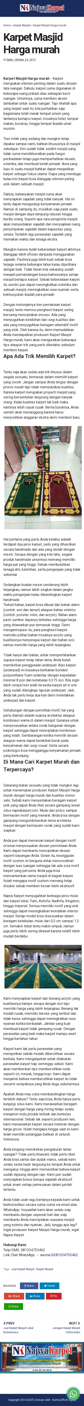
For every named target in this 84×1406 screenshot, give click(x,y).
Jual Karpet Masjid (23, 1269)
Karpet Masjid (21, 25)
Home (7, 25)
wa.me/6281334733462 (59, 1255)
